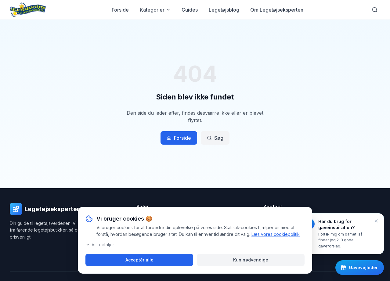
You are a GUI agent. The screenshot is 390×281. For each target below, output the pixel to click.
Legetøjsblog (224, 10)
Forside (120, 10)
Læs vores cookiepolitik (275, 234)
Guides (190, 10)
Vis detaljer (99, 244)
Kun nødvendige (250, 259)
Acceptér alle (139, 259)
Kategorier (155, 10)
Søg (215, 138)
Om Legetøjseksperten (276, 10)
